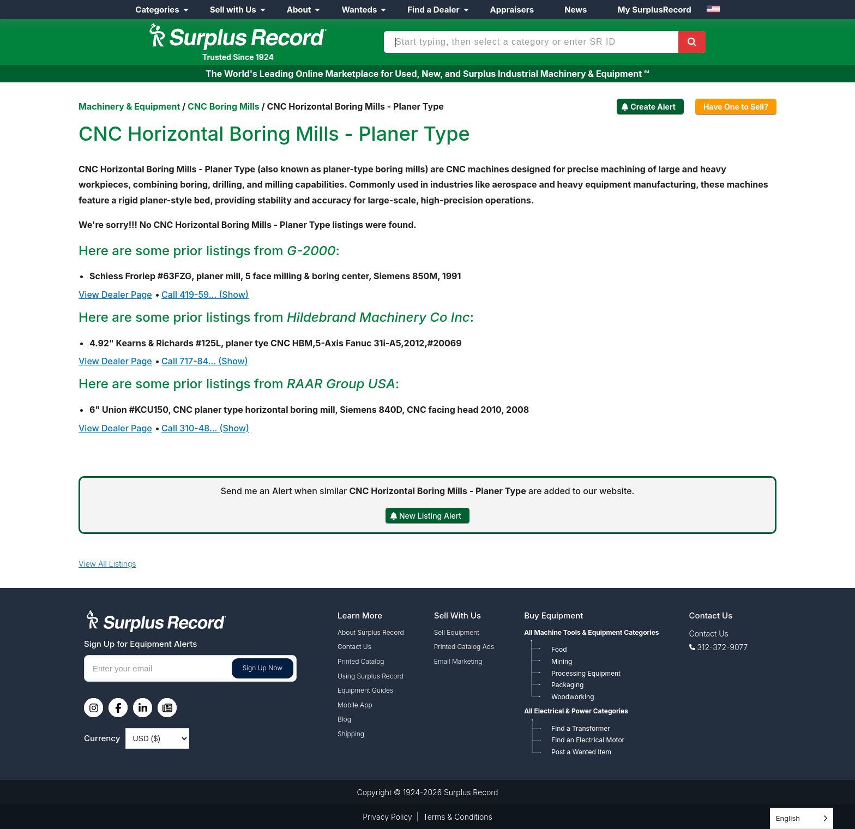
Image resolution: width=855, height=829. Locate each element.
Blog (344, 719)
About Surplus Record (371, 632)
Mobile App (355, 705)
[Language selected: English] (801, 818)
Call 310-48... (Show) (205, 428)
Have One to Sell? (735, 106)
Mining (561, 661)
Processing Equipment (586, 673)
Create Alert (653, 106)
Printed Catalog (361, 661)
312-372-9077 (722, 647)
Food (559, 649)
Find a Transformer (580, 728)
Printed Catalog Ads (464, 646)
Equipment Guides (365, 690)
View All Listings (107, 563)
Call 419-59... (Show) (205, 294)
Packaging (567, 685)
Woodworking (572, 697)
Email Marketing (458, 661)
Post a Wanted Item (581, 752)
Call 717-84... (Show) (204, 361)
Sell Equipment (456, 632)
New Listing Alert (430, 515)
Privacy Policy (387, 816)
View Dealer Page (115, 294)
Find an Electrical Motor (587, 740)
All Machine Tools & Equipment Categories (591, 632)
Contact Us (354, 646)
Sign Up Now (262, 668)
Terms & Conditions (457, 816)
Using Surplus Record (371, 676)
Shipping (351, 734)
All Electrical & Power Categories (576, 711)
